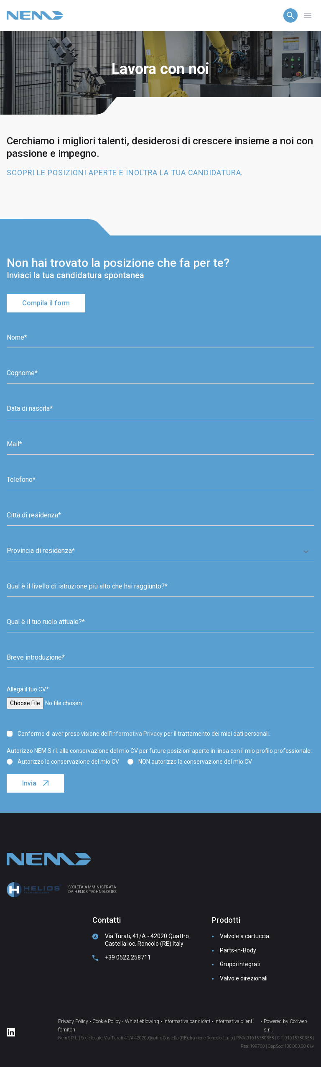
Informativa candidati (186, 1021)
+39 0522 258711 (128, 957)
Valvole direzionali (244, 978)
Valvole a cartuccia (244, 936)
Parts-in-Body (238, 950)
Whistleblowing (142, 1021)
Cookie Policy (106, 1021)
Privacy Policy (73, 1021)
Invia (29, 783)
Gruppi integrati (240, 964)
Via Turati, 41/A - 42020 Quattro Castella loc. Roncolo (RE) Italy (147, 940)
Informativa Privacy (137, 733)
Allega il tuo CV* (28, 689)
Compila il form (46, 303)
